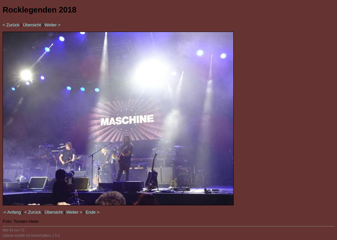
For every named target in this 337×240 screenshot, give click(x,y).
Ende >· (93, 212)
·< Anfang (12, 212)
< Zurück (11, 24)
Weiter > (52, 24)
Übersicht (32, 24)
